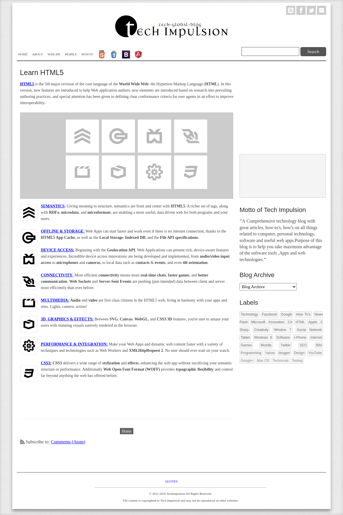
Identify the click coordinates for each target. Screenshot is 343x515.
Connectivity (191, 122)
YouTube (315, 353)
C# (290, 322)
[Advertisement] (282, 108)
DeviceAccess (154, 122)
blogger (284, 353)
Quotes (171, 481)
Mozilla (266, 345)
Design (299, 353)
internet (316, 338)
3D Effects (118, 158)
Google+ (247, 361)
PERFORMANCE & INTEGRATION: (74, 344)
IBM (319, 345)
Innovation (276, 322)
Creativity (261, 330)
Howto (87, 54)
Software (283, 338)
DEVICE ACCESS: (57, 250)
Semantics (82, 122)
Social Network (309, 330)
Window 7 (282, 330)
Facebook (269, 314)
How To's (303, 314)
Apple (312, 322)
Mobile (71, 54)
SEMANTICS (53, 206)
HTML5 (27, 84)
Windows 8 (263, 338)
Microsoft (258, 322)
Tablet (245, 338)
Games (246, 345)
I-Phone (300, 338)
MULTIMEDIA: (55, 300)
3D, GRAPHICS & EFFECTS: (67, 319)
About (37, 54)
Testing (297, 361)
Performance (154, 158)
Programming (251, 353)
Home (22, 54)
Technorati (280, 361)
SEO (303, 345)
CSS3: (46, 363)
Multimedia (82, 158)
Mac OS (263, 361)
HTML (300, 322)
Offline (118, 122)
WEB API (53, 54)
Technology (249, 314)
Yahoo (270, 353)
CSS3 (190, 158)
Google (286, 314)
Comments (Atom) (68, 441)
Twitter (285, 345)
